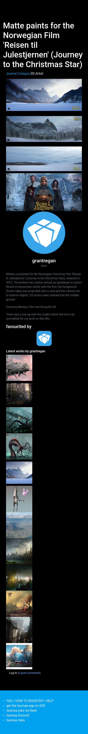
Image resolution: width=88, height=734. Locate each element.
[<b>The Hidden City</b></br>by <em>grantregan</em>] (19, 577)
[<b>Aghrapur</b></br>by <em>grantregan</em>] (19, 551)
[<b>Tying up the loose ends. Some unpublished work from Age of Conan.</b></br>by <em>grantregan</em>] (19, 446)
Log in (13, 673)
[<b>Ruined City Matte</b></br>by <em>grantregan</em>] (19, 393)
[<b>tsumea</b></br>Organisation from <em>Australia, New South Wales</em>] (44, 338)
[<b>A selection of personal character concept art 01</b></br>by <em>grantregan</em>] (19, 498)
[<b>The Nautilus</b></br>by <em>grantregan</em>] (19, 420)
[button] (44, 95)
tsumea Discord (17, 715)
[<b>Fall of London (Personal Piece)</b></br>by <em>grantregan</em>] (19, 603)
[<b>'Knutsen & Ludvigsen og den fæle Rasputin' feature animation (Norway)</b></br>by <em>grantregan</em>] (19, 656)
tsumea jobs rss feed (21, 710)
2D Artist (37, 73)
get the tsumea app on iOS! (25, 706)
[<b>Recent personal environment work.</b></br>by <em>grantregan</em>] (19, 629)
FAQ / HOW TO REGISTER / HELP (30, 701)
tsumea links (15, 720)
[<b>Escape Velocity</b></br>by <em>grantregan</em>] (19, 367)
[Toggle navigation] (9, 6)
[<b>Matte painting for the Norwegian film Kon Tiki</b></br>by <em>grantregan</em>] (19, 525)
